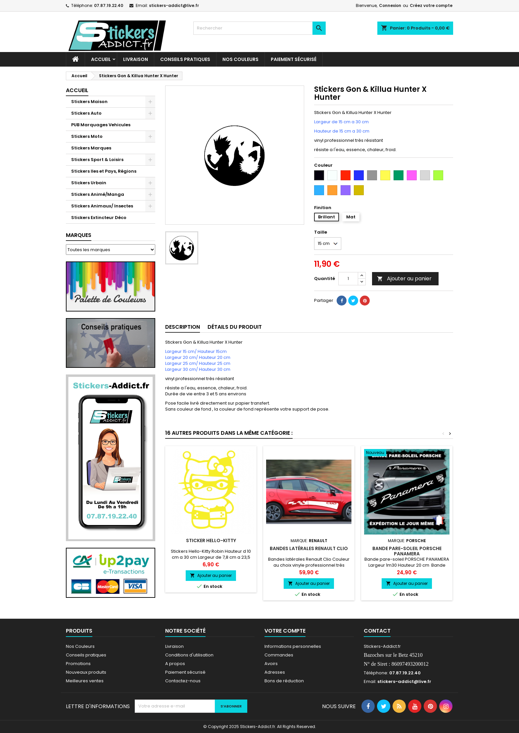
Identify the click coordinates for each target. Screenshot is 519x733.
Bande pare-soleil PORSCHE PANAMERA (407, 551)
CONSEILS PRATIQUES (185, 59)
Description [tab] (182, 327)
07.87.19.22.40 (108, 5)
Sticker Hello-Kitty (211, 540)
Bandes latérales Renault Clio (309, 548)
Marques (78, 235)
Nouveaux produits (86, 672)
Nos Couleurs (240, 59)
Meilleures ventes (85, 681)
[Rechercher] (259, 28)
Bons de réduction (284, 681)
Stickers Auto (86, 113)
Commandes (278, 655)
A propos (175, 663)
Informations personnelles (292, 646)
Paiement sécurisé (293, 59)
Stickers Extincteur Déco (98, 217)
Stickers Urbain (88, 183)
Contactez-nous (183, 681)
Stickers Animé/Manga (97, 194)
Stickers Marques (91, 148)
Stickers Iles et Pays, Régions (103, 171)
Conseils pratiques (86, 655)
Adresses (274, 672)
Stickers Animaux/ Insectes (102, 206)
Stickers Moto (87, 136)
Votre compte (285, 631)
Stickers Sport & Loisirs (97, 159)
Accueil (101, 59)
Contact (377, 631)
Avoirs (271, 663)
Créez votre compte (431, 5)
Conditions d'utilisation (189, 655)
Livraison (135, 59)
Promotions (78, 663)
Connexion (390, 5)
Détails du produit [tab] (235, 327)
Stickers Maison (89, 101)
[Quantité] (348, 278)
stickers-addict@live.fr (174, 5)
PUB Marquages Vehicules (100, 125)
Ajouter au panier (404, 278)
